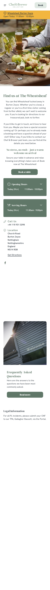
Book (41, 5)
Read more (25, 394)
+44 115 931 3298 (16, 224)
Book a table (24, 172)
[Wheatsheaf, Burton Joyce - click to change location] (18, 13)
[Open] (5, 5)
